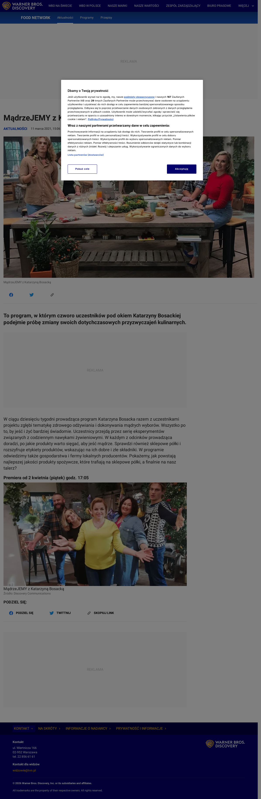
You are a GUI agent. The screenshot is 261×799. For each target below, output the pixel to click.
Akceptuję (181, 168)
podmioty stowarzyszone (139, 96)
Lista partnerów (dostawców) (86, 154)
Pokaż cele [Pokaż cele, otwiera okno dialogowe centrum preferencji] (82, 168)
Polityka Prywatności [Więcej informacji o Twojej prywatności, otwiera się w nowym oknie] (100, 119)
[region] (132, 130)
